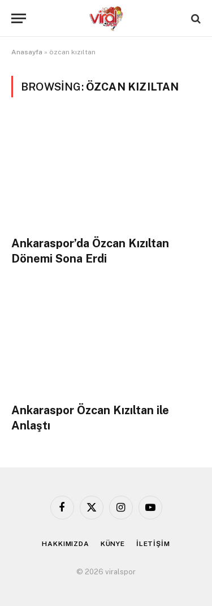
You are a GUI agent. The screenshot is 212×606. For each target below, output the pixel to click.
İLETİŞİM (153, 544)
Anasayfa (26, 52)
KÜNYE (113, 544)
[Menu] (18, 18)
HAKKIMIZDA (65, 544)
